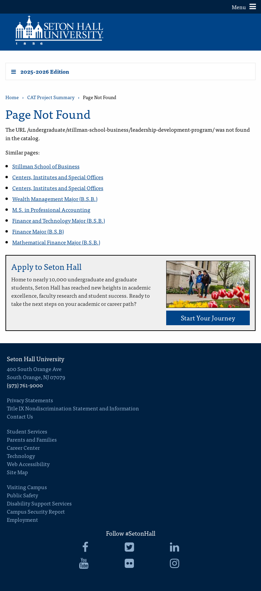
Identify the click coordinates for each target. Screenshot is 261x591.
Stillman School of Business (46, 166)
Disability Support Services (39, 503)
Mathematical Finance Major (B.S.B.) (56, 242)
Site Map (17, 471)
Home (12, 97)
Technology (21, 455)
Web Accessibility (28, 463)
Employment (22, 519)
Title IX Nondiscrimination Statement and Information (73, 408)
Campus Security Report (36, 511)
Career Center (23, 447)
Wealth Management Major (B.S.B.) (55, 198)
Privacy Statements (30, 399)
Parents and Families (32, 439)
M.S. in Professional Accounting (51, 209)
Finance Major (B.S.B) (38, 231)
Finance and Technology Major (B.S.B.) (58, 220)
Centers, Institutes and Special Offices (57, 176)
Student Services (27, 431)
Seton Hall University (35, 359)
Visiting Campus (27, 486)
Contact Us (20, 416)
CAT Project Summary (50, 97)
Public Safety (22, 495)
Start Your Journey (208, 317)
